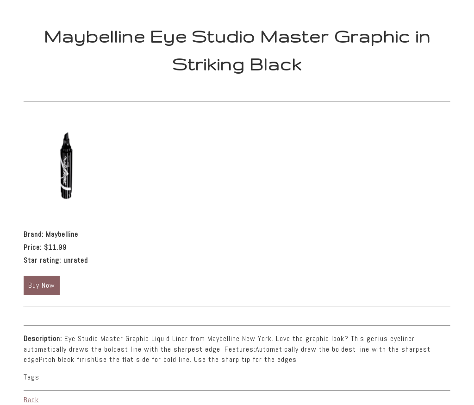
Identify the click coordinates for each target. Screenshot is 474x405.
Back (31, 400)
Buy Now (41, 285)
